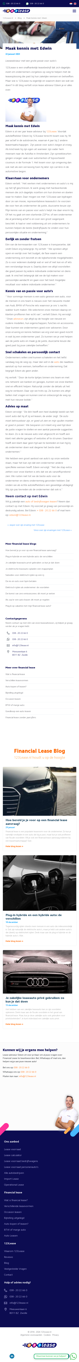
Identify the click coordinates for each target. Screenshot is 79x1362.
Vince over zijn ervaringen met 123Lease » (53, 530)
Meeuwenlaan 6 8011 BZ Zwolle (18, 1311)
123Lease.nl (46, 1332)
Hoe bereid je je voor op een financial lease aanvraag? (30, 550)
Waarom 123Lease (14, 1251)
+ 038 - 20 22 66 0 (47, 510)
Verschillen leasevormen (16, 680)
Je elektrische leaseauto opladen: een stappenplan (29, 569)
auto (56, 362)
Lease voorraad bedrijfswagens (21, 1161)
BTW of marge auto (14, 705)
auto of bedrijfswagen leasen (41, 501)
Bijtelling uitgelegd (14, 693)
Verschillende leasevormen (18, 1206)
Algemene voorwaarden (31, 1335)
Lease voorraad (12, 1149)
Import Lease (11, 1179)
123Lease (51, 131)
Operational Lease (14, 1185)
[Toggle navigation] (74, 11)
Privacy (55, 1335)
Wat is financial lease (15, 674)
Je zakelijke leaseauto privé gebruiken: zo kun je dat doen (32, 563)
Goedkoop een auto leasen (18, 711)
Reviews (8, 1257)
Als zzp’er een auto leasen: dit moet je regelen (27, 600)
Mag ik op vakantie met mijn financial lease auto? (28, 606)
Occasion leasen (13, 699)
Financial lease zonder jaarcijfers (20, 718)
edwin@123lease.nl (19, 515)
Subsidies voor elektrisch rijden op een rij (24, 575)
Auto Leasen (11, 1236)
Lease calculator (13, 1155)
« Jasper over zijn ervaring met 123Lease (26, 525)
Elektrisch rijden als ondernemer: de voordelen (27, 587)
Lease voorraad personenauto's (21, 1167)
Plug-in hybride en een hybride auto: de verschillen (29, 557)
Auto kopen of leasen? (15, 687)
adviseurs (18, 319)
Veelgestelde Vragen (15, 1269)
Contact (8, 1275)
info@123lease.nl (27, 1076)
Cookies (47, 1335)
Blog (6, 1263)
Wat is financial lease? (16, 1200)
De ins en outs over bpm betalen (20, 581)
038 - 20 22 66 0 (13, 4)
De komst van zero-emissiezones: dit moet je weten (30, 594)
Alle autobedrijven (14, 1173)
